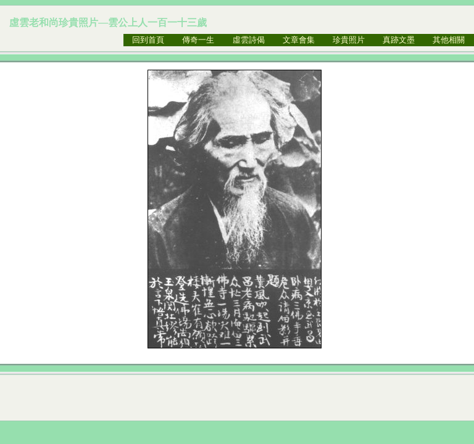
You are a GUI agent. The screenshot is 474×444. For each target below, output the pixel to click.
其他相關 (449, 39)
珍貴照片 (349, 39)
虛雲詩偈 (249, 39)
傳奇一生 (198, 39)
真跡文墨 (399, 39)
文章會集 (299, 39)
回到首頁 (148, 39)
